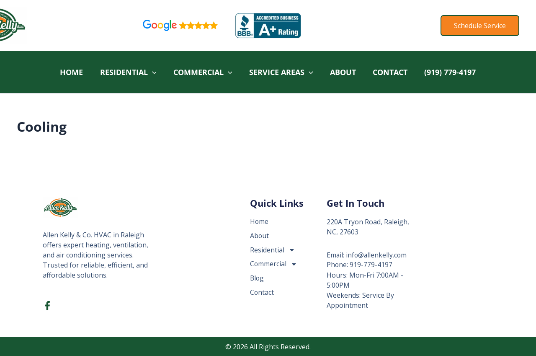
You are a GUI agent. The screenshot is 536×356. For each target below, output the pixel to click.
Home (66, 72)
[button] (480, 25)
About (343, 72)
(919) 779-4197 (452, 72)
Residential (124, 72)
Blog (257, 278)
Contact (391, 72)
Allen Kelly (62, 25)
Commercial (200, 72)
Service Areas (279, 72)
